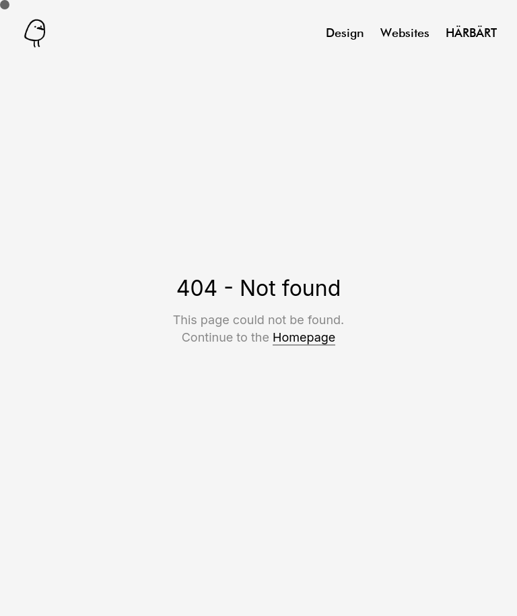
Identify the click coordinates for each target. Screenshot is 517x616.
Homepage (304, 337)
